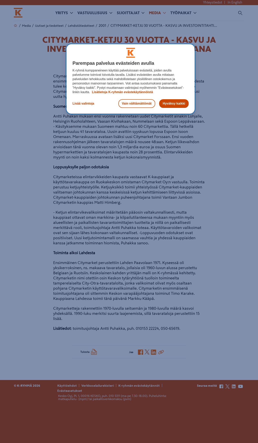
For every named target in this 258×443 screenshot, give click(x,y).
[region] (131, 79)
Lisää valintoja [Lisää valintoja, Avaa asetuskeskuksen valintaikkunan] (83, 103)
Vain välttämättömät (137, 103)
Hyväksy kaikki (174, 103)
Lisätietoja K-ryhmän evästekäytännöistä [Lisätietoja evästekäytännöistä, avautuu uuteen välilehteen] (122, 92)
